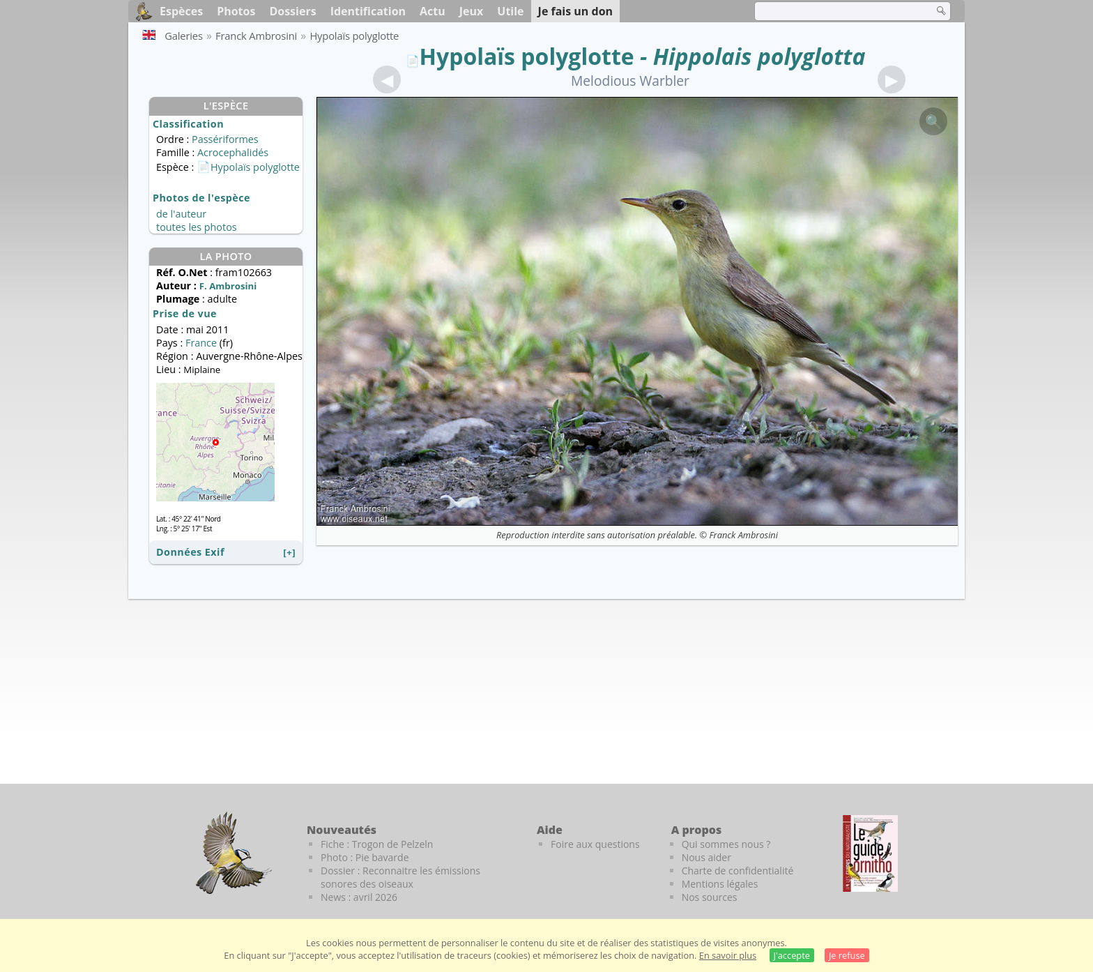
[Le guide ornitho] (870, 853)
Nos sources (709, 897)
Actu (432, 11)
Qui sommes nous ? (726, 844)
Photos (236, 11)
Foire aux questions (595, 844)
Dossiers (292, 11)
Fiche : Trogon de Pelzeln (377, 844)
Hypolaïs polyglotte (527, 56)
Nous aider (706, 857)
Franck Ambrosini (743, 535)
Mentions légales (720, 883)
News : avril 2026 (359, 897)
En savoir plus (727, 955)
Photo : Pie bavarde (365, 857)
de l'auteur (181, 213)
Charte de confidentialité (738, 870)
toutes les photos (196, 227)
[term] (835, 11)
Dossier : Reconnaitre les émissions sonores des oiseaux (400, 877)
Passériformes (225, 139)
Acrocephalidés (232, 152)
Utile (510, 11)
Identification (368, 11)
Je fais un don (575, 11)
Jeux (471, 11)
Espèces (181, 11)
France (202, 342)
